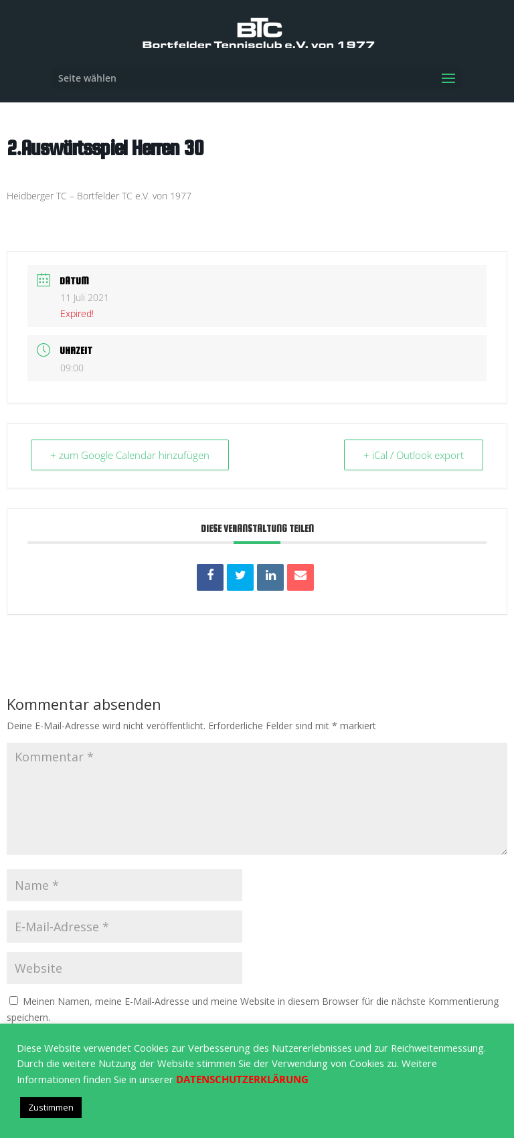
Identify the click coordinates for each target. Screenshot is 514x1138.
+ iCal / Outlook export (413, 455)
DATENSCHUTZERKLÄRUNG (242, 1079)
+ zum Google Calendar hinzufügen (129, 455)
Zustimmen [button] (51, 1107)
